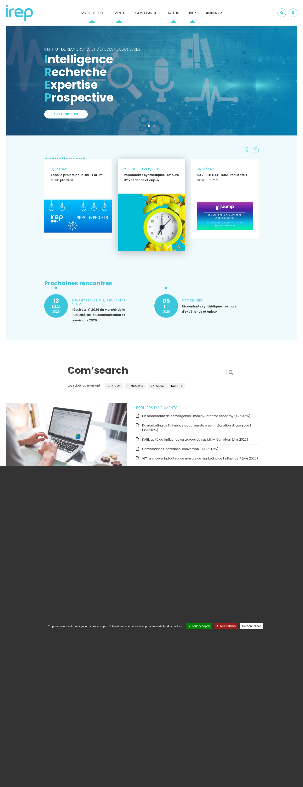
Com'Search (146, 12)
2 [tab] (155, 126)
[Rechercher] (151, 372)
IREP (192, 12)
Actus (173, 12)
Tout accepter (199, 626)
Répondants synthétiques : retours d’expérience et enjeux (151, 177)
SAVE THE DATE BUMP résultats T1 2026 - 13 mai (223, 177)
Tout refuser (226, 626)
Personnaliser (251, 626)
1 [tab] (150, 126)
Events (119, 12)
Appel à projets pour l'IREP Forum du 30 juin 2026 (76, 177)
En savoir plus (66, 114)
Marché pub (92, 12)
